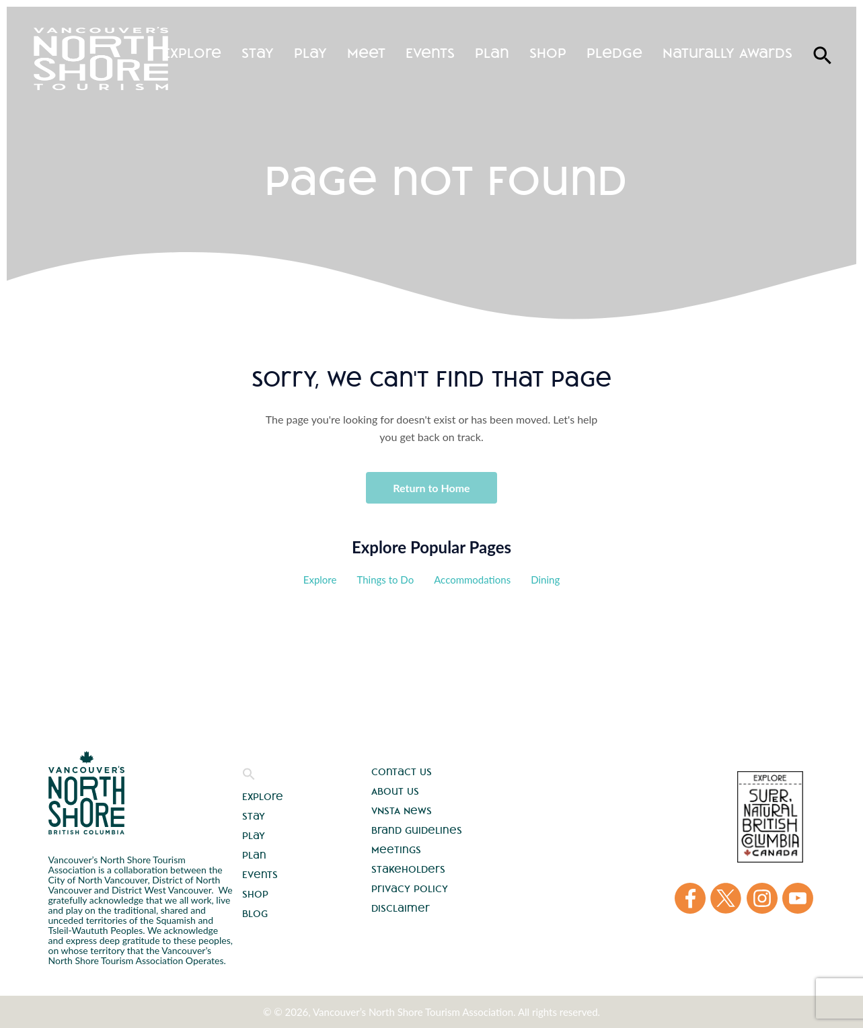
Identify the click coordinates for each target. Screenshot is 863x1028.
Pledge (614, 53)
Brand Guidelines (416, 830)
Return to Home (431, 487)
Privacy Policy (409, 888)
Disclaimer (400, 908)
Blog (255, 913)
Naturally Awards (727, 53)
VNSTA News (401, 810)
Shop (547, 53)
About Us (395, 791)
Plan (492, 53)
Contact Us (401, 771)
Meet (366, 53)
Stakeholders (408, 869)
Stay (257, 53)
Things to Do (385, 580)
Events (430, 53)
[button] (249, 777)
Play (310, 53)
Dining (545, 580)
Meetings (396, 849)
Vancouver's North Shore (86, 792)
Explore (192, 53)
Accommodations (472, 580)
